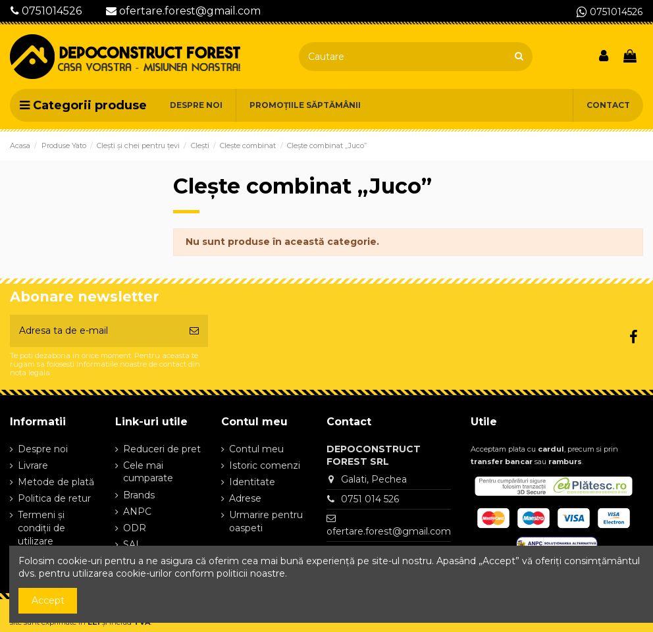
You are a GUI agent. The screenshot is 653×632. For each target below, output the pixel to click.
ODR (134, 528)
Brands (139, 495)
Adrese (245, 498)
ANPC (137, 511)
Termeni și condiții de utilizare (41, 527)
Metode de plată (56, 482)
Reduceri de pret (162, 449)
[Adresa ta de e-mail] (95, 331)
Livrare (33, 465)
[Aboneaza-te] (194, 331)
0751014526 (46, 11)
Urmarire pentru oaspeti (266, 521)
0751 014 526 (370, 499)
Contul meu (256, 449)
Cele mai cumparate (148, 472)
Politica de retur (54, 498)
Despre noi (43, 449)
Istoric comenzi (264, 465)
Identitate (252, 482)
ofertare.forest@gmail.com (183, 11)
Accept (48, 600)
